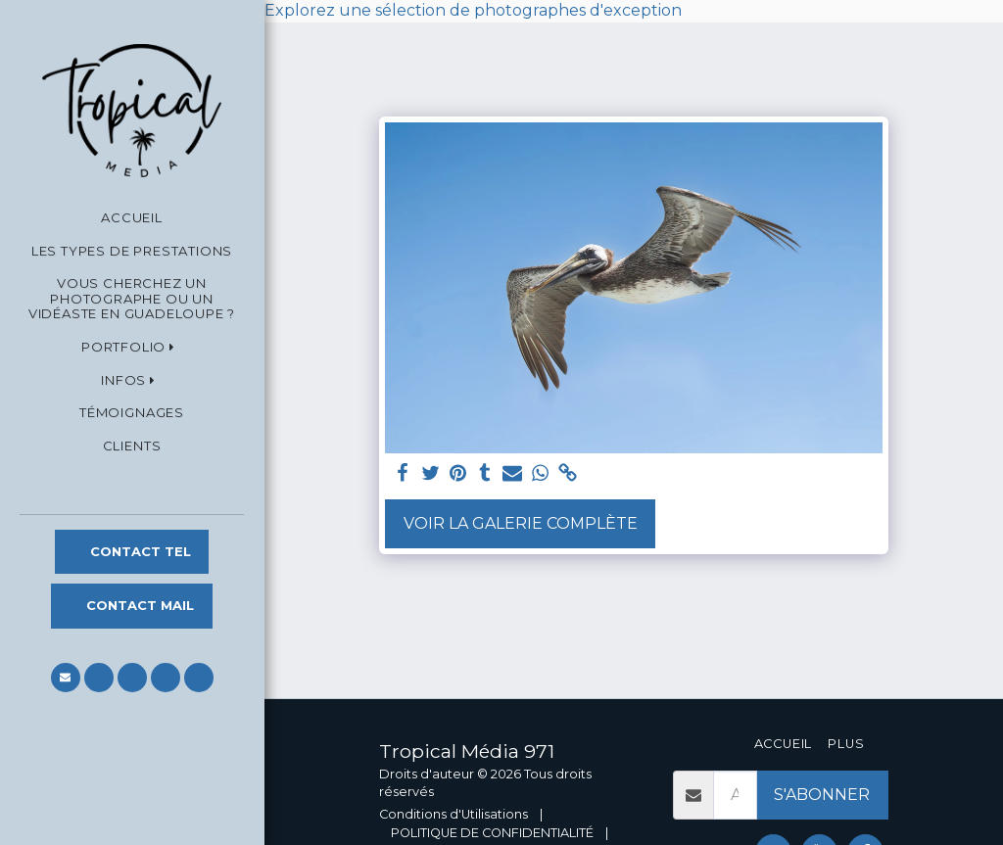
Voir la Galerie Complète (521, 523)
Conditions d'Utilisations (453, 814)
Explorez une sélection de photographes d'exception (473, 10)
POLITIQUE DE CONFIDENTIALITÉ (492, 832)
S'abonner (822, 794)
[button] (131, 348)
